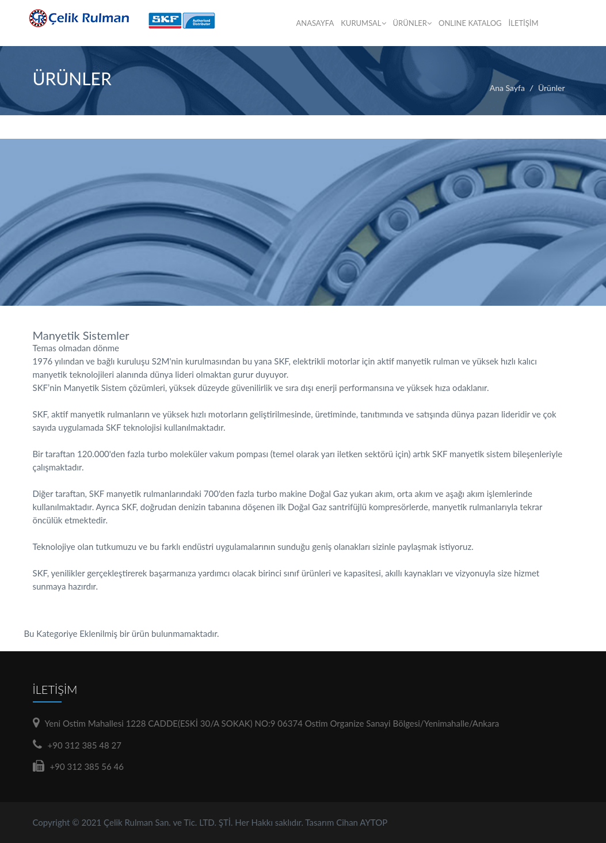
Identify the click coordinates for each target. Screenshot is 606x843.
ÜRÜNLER (412, 23)
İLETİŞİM (524, 23)
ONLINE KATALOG (470, 23)
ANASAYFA (315, 23)
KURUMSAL (363, 23)
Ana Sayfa (507, 88)
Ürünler (551, 88)
